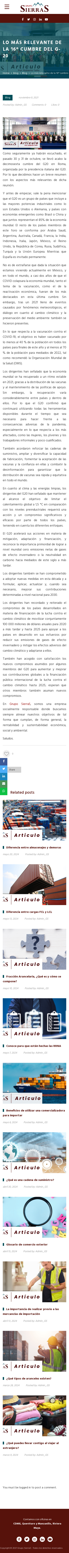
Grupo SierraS (20, 704)
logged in (25, 1487)
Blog (7, 98)
